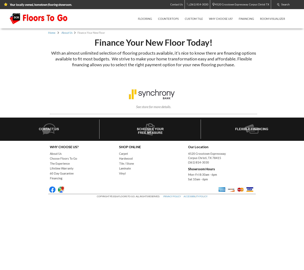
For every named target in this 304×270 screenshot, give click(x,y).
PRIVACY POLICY (172, 266)
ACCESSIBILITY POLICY (195, 266)
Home (51, 32)
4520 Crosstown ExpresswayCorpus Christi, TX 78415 (207, 226)
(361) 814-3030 (198, 232)
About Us (67, 32)
